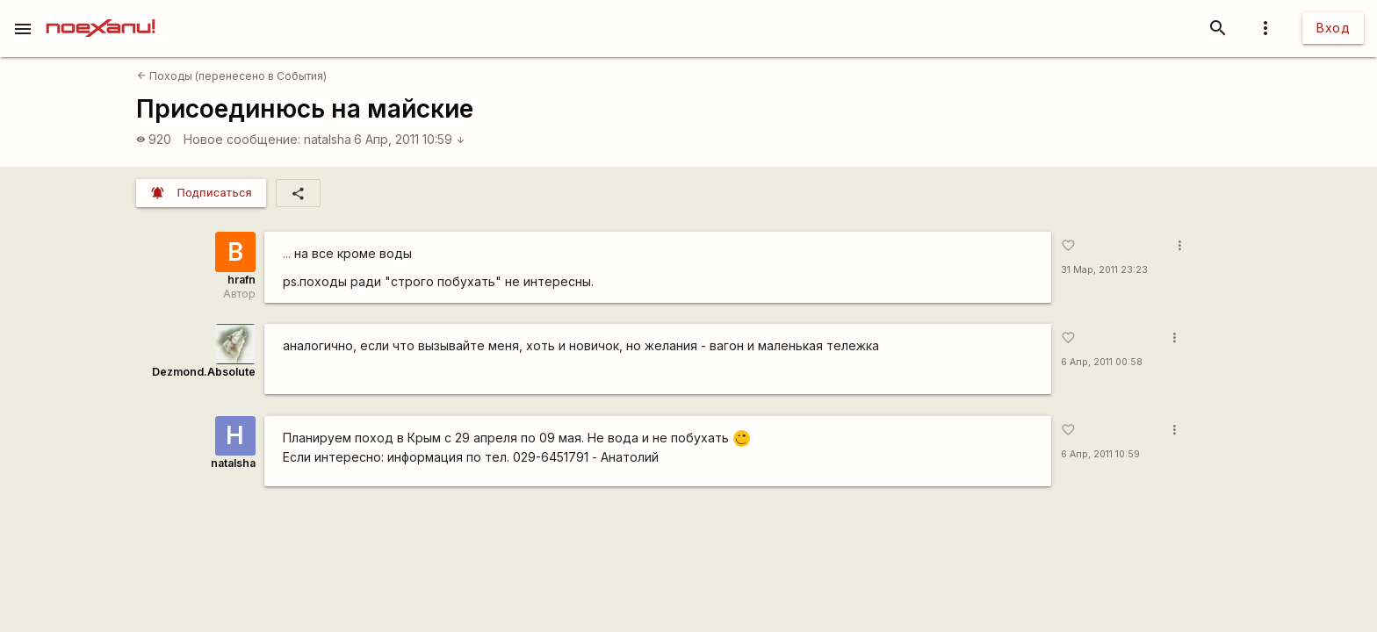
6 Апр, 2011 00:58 (1102, 362)
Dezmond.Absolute (204, 371)
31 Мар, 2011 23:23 (1104, 270)
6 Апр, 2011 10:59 (409, 139)
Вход (1333, 27)
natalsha (327, 139)
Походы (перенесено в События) (232, 76)
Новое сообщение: (242, 139)
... (287, 253)
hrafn (241, 279)
